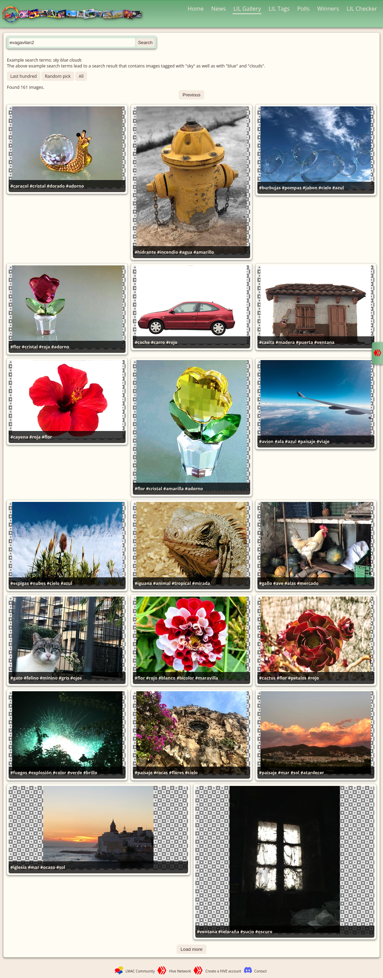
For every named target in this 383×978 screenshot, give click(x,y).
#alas (290, 583)
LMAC (75, 14)
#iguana (143, 583)
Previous (191, 94)
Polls (303, 8)
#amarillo (204, 252)
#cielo (324, 188)
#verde (74, 773)
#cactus (267, 678)
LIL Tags (278, 8)
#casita (267, 342)
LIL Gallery (247, 8)
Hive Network (180, 971)
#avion (266, 441)
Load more (191, 949)
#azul (338, 188)
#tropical (181, 583)
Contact (260, 971)
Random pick (58, 76)
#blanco (166, 678)
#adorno (75, 186)
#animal (161, 583)
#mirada (201, 583)
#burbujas (270, 188)
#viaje (322, 441)
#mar (283, 773)
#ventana (324, 342)
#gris (64, 678)
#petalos (297, 678)
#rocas (161, 773)
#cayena (19, 437)
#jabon (310, 188)
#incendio (167, 252)
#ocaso (47, 867)
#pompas (292, 188)
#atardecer (312, 773)
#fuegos (18, 773)
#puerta (304, 342)
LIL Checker (362, 8)
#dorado (56, 186)
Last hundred (23, 76)
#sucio (247, 932)
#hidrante (145, 252)
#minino (49, 678)
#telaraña (228, 932)
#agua (185, 252)
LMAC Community (140, 971)
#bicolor (185, 678)
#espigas (19, 583)
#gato (16, 678)
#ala (279, 441)
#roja (44, 347)
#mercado (307, 583)
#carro (158, 342)
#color (59, 773)
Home (196, 8)
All (81, 76)
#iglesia (18, 867)
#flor (15, 347)
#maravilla (206, 678)
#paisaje (306, 441)
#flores (176, 773)
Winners (328, 8)
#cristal (38, 186)
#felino (31, 678)
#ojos (76, 678)
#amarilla (173, 489)
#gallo (265, 583)
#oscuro (264, 932)
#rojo (171, 342)
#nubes (38, 583)
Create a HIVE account (223, 971)
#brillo (90, 773)
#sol (295, 773)
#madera (285, 342)
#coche (142, 342)
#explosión (39, 773)
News (218, 8)
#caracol (19, 186)
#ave (278, 583)
